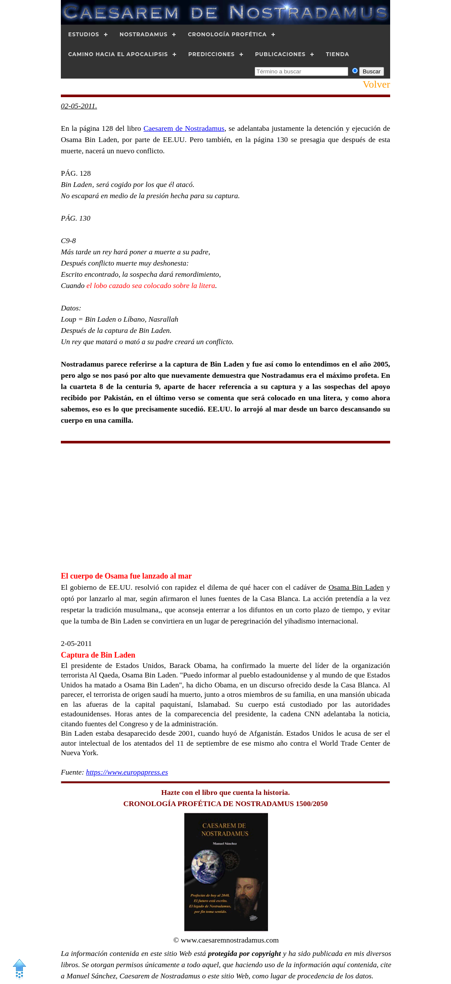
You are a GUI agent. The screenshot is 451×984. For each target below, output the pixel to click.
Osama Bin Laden (356, 587)
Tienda (337, 54)
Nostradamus (143, 34)
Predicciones (211, 54)
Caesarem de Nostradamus (184, 128)
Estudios (83, 34)
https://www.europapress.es (127, 772)
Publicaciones (280, 54)
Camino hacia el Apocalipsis (118, 54)
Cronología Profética (227, 34)
